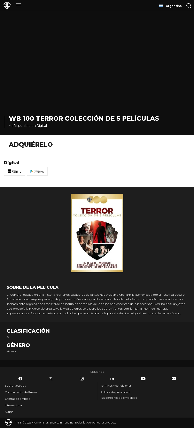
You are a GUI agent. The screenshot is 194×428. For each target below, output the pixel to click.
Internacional (13, 405)
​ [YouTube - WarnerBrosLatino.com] (143, 379)
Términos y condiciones (116, 385)
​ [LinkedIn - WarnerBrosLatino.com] (112, 378)
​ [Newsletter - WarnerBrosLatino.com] (173, 378)
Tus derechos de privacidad (119, 397)
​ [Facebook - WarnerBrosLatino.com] (20, 378)
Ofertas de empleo (17, 398)
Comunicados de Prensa (21, 392)
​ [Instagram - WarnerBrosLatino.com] (81, 378)
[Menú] (18, 5)
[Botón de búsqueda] (189, 5)
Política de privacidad (115, 392)
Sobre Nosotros (15, 385)
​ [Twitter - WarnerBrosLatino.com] (50, 378)
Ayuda (9, 411)
